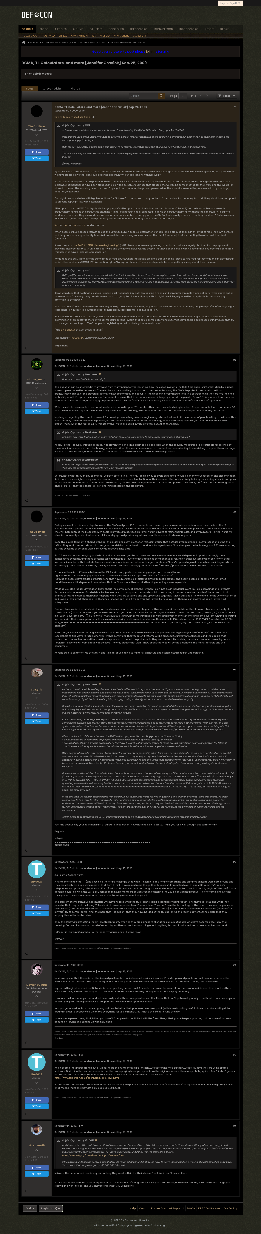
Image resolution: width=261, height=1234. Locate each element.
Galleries (95, 29)
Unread (63, 35)
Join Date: (30, 141)
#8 (235, 1125)
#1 (235, 106)
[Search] (147, 96)
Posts (29, 88)
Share (36, 152)
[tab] (29, 88)
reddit (209, 29)
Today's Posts (31, 35)
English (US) (50, 1208)
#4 (235, 669)
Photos (75, 88)
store (224, 29)
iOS (94, 35)
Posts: (28, 144)
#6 (235, 965)
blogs (43, 29)
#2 (235, 359)
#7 (235, 1054)
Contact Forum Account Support (161, 1208)
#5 (235, 862)
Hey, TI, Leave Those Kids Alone (72, 117)
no (65, 225)
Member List (139, 35)
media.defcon (163, 29)
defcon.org (138, 29)
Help (133, 1208)
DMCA (191, 1208)
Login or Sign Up (230, 3)
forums (27, 29)
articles (61, 29)
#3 (235, 512)
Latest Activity (51, 88)
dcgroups (116, 29)
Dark (30, 1208)
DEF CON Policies (209, 1208)
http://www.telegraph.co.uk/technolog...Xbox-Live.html (87, 1077)
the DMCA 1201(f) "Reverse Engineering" (96, 245)
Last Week (49, 35)
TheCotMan (76, 337)
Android (105, 35)
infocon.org (188, 29)
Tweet (36, 158)
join (149, 51)
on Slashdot (68, 330)
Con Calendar (79, 35)
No (56, 225)
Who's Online (121, 35)
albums (78, 29)
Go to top (231, 1208)
